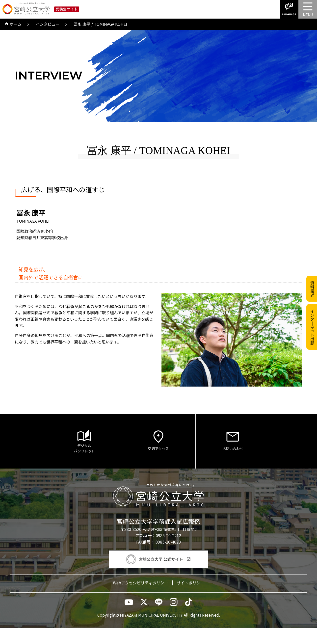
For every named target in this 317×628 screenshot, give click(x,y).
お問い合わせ (233, 440)
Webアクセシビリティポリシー (140, 583)
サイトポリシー (190, 583)
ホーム (13, 24)
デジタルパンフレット (84, 441)
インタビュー (47, 24)
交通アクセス (158, 440)
